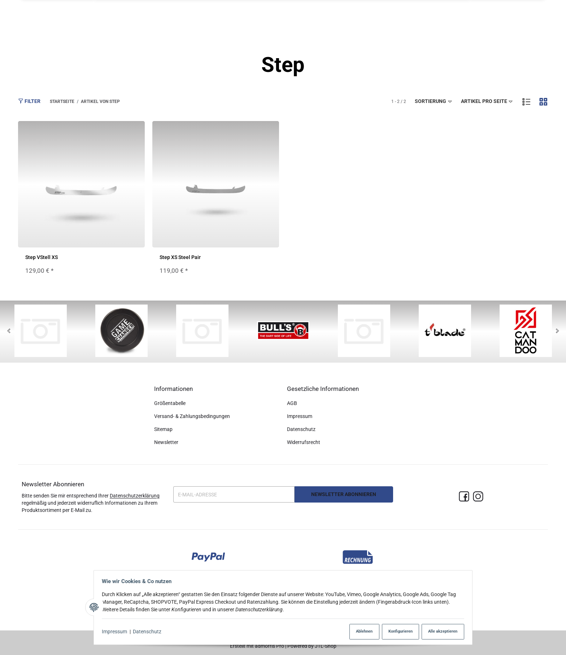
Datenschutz (149, 632)
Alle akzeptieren (439, 631)
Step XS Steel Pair (180, 257)
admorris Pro (269, 646)
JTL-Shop (325, 646)
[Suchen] (484, 18)
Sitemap (163, 429)
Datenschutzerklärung (135, 496)
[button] (457, 18)
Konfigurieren (394, 631)
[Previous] (8, 331)
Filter (29, 101)
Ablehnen (355, 631)
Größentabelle (170, 403)
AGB (292, 403)
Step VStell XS (41, 257)
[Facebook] (464, 497)
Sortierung (434, 101)
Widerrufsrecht (303, 442)
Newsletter (166, 442)
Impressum (116, 632)
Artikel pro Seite (487, 101)
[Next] (557, 331)
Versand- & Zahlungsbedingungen (192, 416)
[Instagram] (478, 497)
